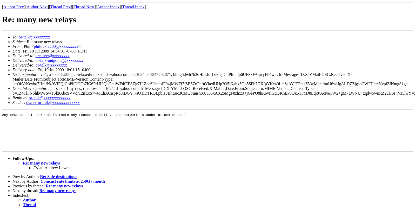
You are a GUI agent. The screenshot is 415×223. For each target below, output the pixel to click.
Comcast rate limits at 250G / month (73, 188)
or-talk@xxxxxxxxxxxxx (50, 98)
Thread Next (83, 7)
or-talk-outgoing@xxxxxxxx (59, 60)
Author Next (37, 7)
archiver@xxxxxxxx (53, 56)
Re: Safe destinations (58, 183)
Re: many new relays (41, 170)
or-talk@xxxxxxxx (34, 37)
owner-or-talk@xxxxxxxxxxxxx (53, 102)
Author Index (108, 7)
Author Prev (13, 7)
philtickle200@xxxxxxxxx (56, 46)
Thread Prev (60, 7)
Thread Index (133, 7)
